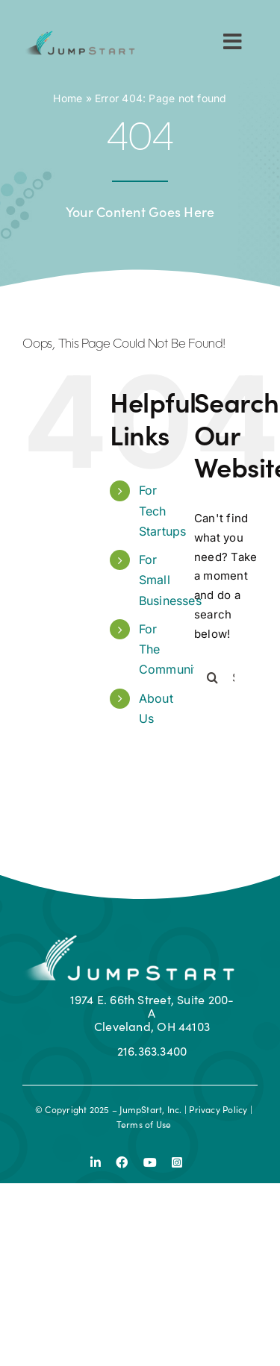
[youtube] (150, 1162)
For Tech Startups (163, 510)
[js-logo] (78, 36)
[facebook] (122, 1162)
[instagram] (177, 1162)
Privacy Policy (218, 1109)
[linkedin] (95, 1162)
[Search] (212, 677)
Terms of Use (144, 1124)
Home (67, 98)
